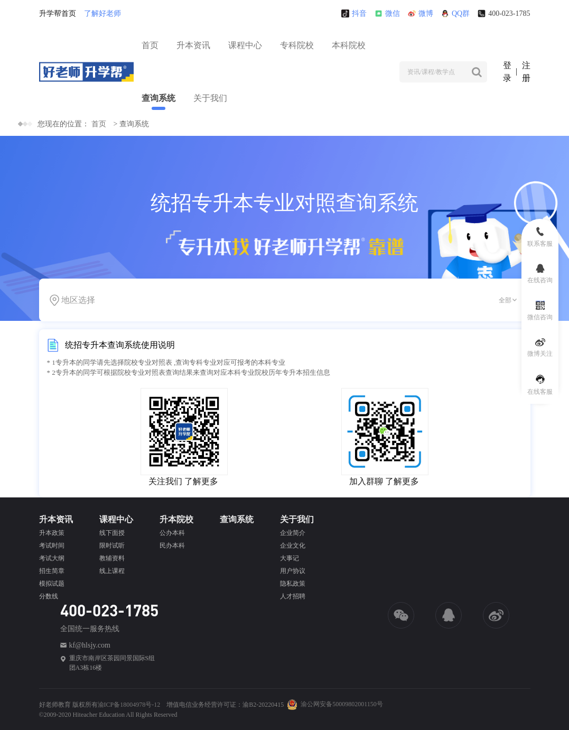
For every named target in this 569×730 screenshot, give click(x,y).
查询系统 (158, 98)
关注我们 (165, 481)
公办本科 (172, 533)
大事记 (289, 558)
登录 (507, 71)
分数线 (48, 596)
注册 (526, 71)
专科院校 (297, 45)
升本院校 (176, 519)
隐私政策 (292, 583)
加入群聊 (366, 481)
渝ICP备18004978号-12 (129, 704)
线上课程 (112, 571)
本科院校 (349, 45)
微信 (387, 13)
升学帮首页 (57, 13)
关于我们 (210, 98)
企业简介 (292, 533)
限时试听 (112, 545)
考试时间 (51, 545)
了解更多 (201, 481)
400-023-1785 (504, 13)
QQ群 (455, 13)
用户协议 (292, 571)
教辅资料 (112, 558)
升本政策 (51, 533)
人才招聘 (292, 596)
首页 (150, 45)
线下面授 (112, 533)
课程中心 (245, 45)
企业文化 (292, 545)
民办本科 (172, 545)
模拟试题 (51, 583)
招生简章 (51, 571)
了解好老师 (102, 13)
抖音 (354, 13)
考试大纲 (51, 558)
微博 (420, 13)
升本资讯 (193, 45)
